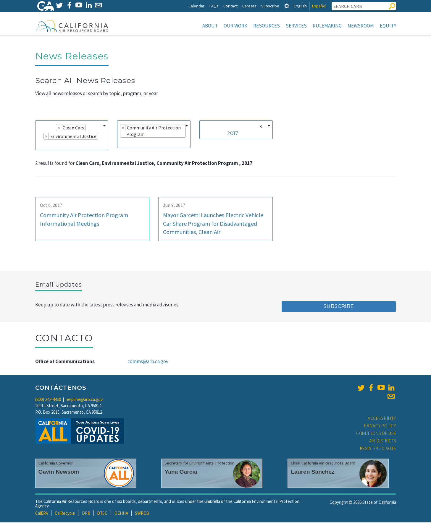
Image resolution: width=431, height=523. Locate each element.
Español (319, 6)
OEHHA (121, 513)
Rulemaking (327, 25)
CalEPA (41, 513)
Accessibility (382, 419)
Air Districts (382, 441)
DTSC (102, 513)
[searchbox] (40, 145)
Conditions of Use (376, 434)
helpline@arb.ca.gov (84, 400)
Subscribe (270, 6)
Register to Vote (378, 449)
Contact (230, 6)
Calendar (196, 6)
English (300, 6)
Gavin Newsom (58, 472)
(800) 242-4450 (48, 400)
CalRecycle (65, 513)
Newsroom (361, 25)
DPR (86, 513)
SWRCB (142, 513)
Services (296, 25)
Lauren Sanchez (312, 472)
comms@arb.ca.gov (147, 362)
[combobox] (72, 136)
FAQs (214, 6)
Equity (388, 25)
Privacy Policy (380, 426)
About (210, 25)
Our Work (235, 25)
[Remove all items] (260, 127)
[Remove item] (58, 128)
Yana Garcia (180, 472)
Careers (249, 6)
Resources (266, 25)
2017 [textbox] (232, 134)
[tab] (286, 5)
